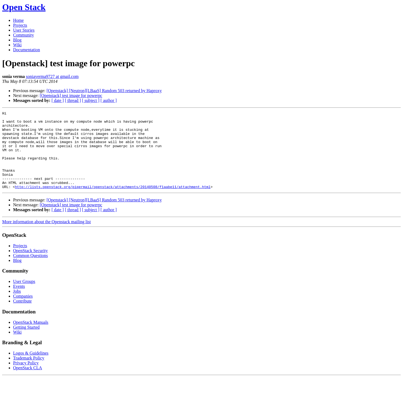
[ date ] (57, 100)
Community (23, 35)
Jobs (17, 306)
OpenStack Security (30, 266)
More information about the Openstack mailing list (46, 237)
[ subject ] (90, 100)
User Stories (24, 30)
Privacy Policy (26, 378)
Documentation (26, 49)
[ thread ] (73, 100)
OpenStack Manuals (30, 337)
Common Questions (30, 271)
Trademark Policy (28, 373)
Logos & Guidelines (31, 368)
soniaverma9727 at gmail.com (52, 76)
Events (19, 302)
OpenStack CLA (27, 383)
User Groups (24, 297)
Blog (17, 40)
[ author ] (109, 100)
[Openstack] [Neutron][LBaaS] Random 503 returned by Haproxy (104, 90)
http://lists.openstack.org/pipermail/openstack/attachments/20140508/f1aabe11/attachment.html (113, 202)
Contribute (22, 316)
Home (18, 20)
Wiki (17, 45)
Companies (23, 311)
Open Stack (24, 7)
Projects (20, 25)
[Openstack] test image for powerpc (71, 95)
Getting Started (26, 342)
